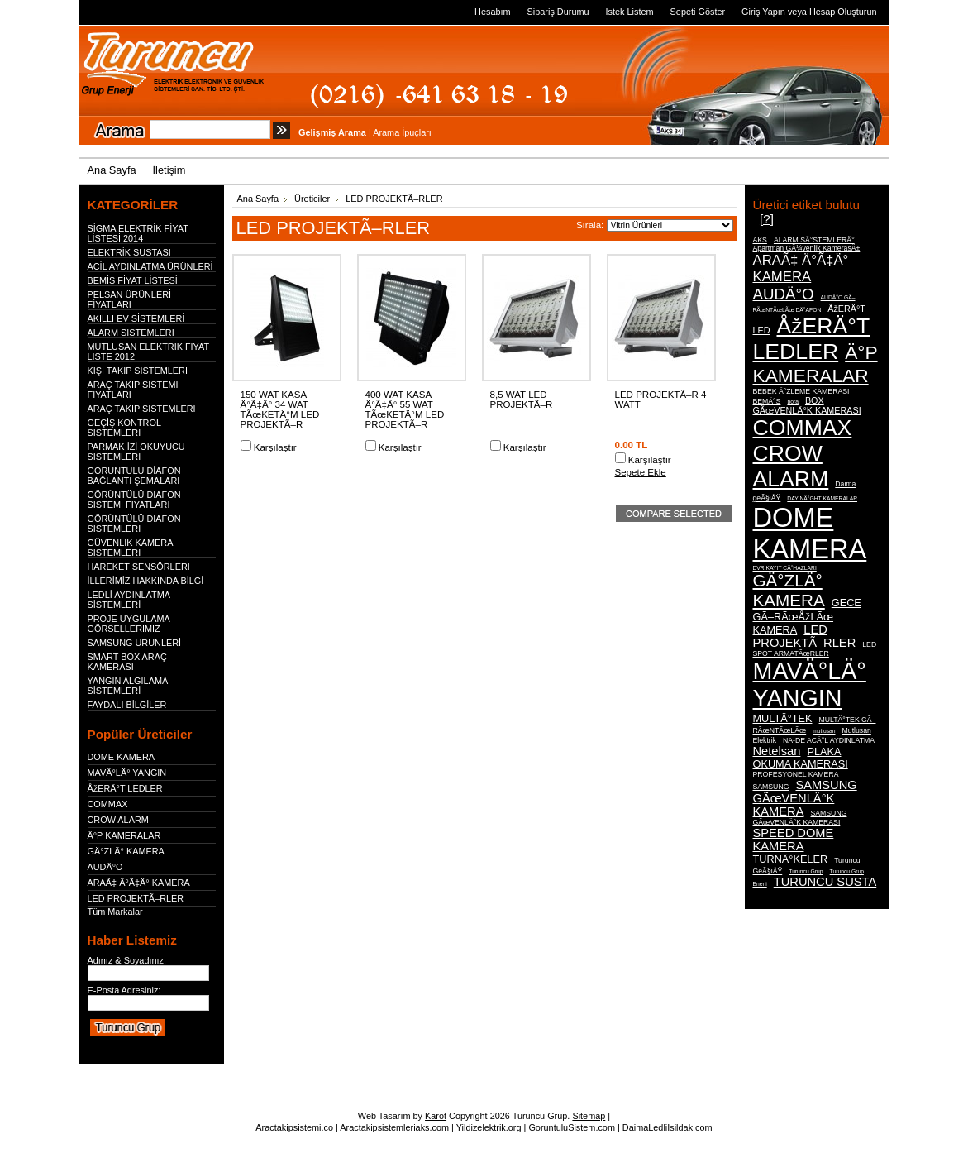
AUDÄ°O (105, 867)
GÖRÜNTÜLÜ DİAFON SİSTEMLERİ (134, 524)
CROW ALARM (118, 820)
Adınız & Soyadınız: (127, 960)
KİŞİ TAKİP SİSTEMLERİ (138, 371)
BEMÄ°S (767, 401)
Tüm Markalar (115, 911)
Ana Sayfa (258, 198)
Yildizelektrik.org (489, 1127)
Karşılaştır (275, 447)
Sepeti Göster (698, 12)
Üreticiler (312, 198)
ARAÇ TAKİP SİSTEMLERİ (142, 409)
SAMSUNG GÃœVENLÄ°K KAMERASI (800, 817)
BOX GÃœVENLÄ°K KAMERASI (807, 405)
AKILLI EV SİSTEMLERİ (136, 318)
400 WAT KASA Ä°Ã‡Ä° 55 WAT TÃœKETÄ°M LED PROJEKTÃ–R (405, 409)
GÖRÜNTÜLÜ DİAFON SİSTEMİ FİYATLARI (134, 500)
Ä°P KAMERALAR (124, 835)
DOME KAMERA (121, 757)
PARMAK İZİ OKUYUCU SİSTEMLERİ (136, 452)
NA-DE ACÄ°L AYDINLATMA (829, 740)
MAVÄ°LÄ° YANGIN (127, 773)
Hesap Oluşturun (843, 12)
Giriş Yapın (763, 12)
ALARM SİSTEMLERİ (131, 332)
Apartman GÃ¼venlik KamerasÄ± (807, 248)
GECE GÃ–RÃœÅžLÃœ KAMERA (807, 616)
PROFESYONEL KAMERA (796, 774)
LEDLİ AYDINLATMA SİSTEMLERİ (129, 600)
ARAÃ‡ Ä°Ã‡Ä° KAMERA (139, 883)
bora (792, 401)
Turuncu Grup (806, 871)
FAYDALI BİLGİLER (127, 705)
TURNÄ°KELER (790, 859)
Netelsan (777, 751)
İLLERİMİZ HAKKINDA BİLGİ (146, 581)
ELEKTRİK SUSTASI (129, 252)
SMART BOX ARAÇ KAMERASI (127, 662)
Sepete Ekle (640, 472)
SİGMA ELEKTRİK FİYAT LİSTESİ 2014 (138, 233)
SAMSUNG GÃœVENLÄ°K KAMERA (805, 798)
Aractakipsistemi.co (294, 1127)
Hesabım (492, 12)
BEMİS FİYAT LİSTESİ (133, 280)
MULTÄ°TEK (783, 718)
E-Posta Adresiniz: (124, 990)
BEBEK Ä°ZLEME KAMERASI (801, 391)
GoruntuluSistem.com (571, 1127)
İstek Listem (630, 12)
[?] (767, 219)
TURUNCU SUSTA (825, 881)
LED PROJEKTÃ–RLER (136, 898)
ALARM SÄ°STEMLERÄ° (814, 240)
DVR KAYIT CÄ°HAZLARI (785, 568)
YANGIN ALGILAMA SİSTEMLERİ (128, 686)
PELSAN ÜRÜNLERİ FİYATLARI (130, 299)
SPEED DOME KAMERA (793, 839)
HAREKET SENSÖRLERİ (139, 567)
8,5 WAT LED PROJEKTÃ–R (521, 399)
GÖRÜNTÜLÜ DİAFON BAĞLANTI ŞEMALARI (134, 476)
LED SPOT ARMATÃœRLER (815, 649)
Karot (435, 1116)
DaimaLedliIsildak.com (667, 1127)
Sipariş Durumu (558, 12)
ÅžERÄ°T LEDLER (125, 788)
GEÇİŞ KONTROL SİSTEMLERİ (124, 428)
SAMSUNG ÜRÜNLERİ (135, 643)
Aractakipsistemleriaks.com (394, 1127)
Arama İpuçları (402, 132)
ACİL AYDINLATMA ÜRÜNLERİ (150, 266)
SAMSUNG (771, 786)
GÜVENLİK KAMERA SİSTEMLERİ (130, 547)
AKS (760, 240)
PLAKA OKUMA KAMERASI (800, 757)
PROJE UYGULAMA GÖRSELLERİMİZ (129, 624)
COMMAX (108, 804)
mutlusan (824, 731)
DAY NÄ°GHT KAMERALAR (822, 498)
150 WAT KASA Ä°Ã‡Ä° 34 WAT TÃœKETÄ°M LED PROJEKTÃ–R (280, 409)
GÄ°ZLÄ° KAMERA (126, 851)
